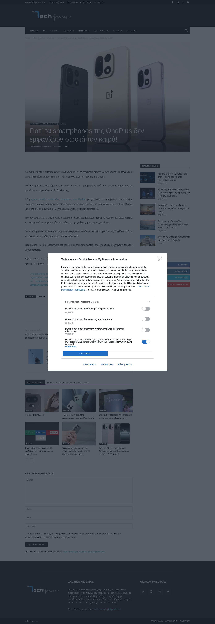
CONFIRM (85, 353)
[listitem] (107, 301)
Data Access (107, 364)
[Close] (161, 260)
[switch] (146, 309)
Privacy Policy (125, 364)
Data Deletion (90, 364)
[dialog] (107, 312)
